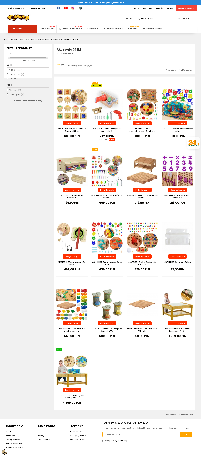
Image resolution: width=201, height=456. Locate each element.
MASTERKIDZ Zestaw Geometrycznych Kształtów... (142, 130)
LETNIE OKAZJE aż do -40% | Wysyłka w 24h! (101, 2)
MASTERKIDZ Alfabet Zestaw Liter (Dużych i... (142, 263)
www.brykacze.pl (77, 439)
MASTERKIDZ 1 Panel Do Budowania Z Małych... (142, 330)
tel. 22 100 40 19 (76, 432)
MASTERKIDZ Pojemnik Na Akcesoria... (72, 196)
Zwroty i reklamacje (14, 443)
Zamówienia (43, 432)
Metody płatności (13, 439)
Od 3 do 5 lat (16, 76)
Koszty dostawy (12, 436)
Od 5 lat (14, 80)
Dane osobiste (44, 439)
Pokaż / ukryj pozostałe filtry (29, 102)
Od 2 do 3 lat (16, 71)
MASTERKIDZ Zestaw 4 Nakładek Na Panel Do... (142, 196)
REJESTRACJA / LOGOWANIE (153, 8)
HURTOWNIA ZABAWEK (186, 8)
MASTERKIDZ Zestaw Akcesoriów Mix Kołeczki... (107, 196)
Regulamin (10, 432)
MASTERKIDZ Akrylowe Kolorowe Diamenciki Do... (72, 130)
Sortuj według (71, 66)
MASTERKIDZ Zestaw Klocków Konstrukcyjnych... (71, 330)
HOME (136, 8)
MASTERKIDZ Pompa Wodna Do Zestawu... (72, 263)
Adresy (41, 436)
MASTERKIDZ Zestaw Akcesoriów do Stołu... (107, 263)
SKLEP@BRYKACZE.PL (37, 8)
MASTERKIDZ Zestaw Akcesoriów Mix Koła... (177, 130)
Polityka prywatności (14, 447)
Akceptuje (117, 440)
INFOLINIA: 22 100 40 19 (15, 8)
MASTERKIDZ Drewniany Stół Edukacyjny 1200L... (177, 330)
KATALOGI (170, 8)
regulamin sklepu (121, 440)
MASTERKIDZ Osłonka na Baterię (177, 262)
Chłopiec (15, 91)
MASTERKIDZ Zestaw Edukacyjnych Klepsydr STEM (107, 330)
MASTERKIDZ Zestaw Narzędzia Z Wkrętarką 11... (107, 130)
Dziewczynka (16, 96)
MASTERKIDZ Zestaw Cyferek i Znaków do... (177, 196)
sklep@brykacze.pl (78, 436)
